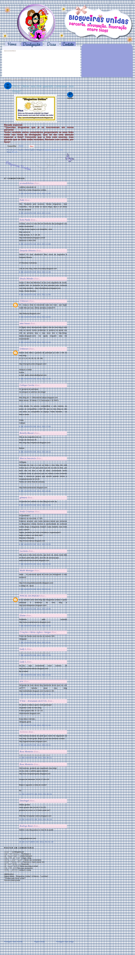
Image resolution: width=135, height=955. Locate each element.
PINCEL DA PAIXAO (29, 596)
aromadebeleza (27, 183)
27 (70, 94)
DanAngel (24, 800)
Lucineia (24, 551)
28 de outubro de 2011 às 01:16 (36, 842)
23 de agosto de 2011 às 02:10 (35, 819)
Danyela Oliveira (28, 250)
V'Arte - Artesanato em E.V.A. (33, 701)
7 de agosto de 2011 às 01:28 (35, 564)
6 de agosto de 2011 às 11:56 (35, 294)
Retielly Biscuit (27, 433)
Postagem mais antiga (65, 942)
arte (21, 681)
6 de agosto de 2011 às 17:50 (35, 426)
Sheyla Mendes (26, 278)
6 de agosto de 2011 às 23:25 (35, 544)
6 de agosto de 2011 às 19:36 (35, 491)
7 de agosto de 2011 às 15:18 (35, 626)
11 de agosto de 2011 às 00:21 (35, 758)
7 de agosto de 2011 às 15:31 (35, 642)
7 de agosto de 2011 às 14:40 (35, 609)
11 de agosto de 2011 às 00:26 (35, 794)
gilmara (23, 497)
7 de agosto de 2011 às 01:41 (35, 589)
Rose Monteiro (26, 751)
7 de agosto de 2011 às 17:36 (35, 694)
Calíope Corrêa (27, 385)
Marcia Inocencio (28, 458)
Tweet (21, 146)
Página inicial (39, 942)
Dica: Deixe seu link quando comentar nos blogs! (43, 88)
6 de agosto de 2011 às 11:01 (35, 213)
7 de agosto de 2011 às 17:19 (35, 655)
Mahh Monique (27, 570)
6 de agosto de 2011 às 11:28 (35, 272)
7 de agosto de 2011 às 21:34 (35, 725)
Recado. (15, 152)
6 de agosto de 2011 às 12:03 (35, 317)
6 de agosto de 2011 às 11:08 (35, 244)
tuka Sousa (25, 323)
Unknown (24, 301)
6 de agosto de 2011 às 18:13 (35, 452)
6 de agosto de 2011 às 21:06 (35, 505)
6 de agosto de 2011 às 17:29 (35, 379)
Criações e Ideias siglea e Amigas (35, 632)
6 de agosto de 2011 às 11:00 (35, 193)
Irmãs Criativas (27, 511)
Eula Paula (25, 219)
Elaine (23, 615)
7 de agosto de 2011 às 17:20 (35, 675)
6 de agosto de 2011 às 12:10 (35, 342)
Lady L (23, 649)
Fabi (22, 200)
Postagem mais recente (13, 942)
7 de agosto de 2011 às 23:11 (35, 745)
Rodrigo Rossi (26, 826)
